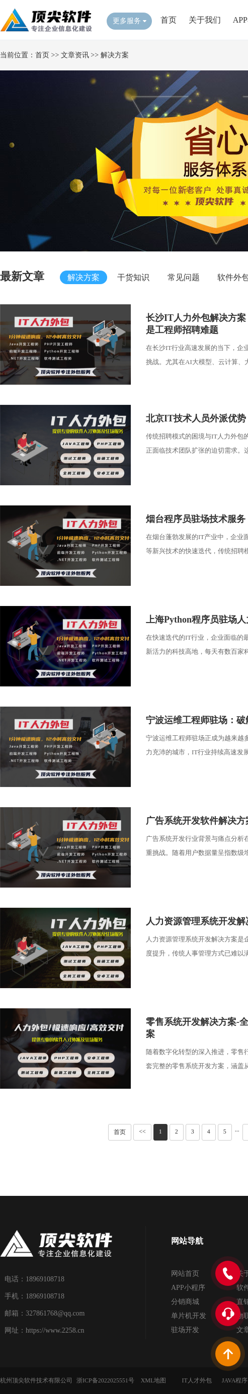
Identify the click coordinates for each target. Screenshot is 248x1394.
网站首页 (185, 1273)
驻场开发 (185, 1330)
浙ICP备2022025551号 (105, 1380)
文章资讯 (75, 55)
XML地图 (154, 1380)
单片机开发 (188, 1316)
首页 (168, 20)
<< (142, 1131)
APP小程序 (188, 1287)
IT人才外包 (196, 1380)
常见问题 (184, 277)
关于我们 (205, 20)
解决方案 (115, 55)
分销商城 (185, 1301)
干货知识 (133, 277)
